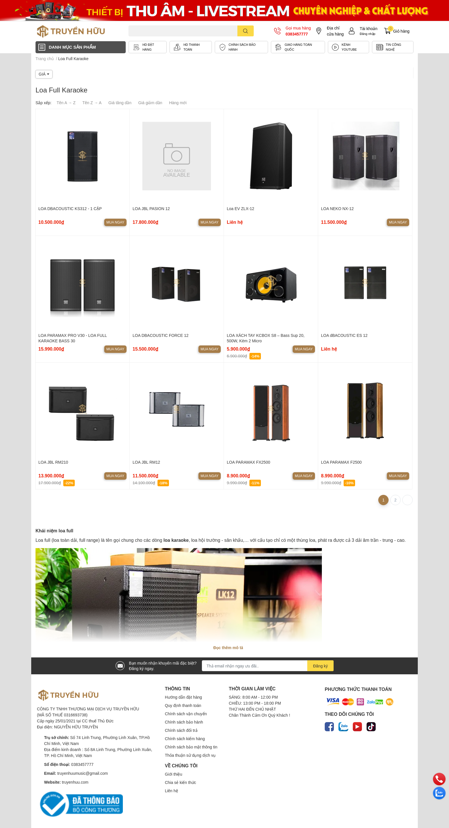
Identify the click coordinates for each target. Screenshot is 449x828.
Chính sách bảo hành (184, 722)
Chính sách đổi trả (181, 730)
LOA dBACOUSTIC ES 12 (344, 335)
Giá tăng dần (120, 102)
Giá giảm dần (150, 102)
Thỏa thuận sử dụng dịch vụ (190, 755)
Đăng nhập (367, 33)
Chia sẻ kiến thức (180, 782)
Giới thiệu (173, 774)
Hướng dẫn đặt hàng (183, 697)
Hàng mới (177, 102)
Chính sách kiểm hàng (185, 738)
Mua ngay (115, 222)
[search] (245, 30)
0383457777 (296, 33)
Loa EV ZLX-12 (240, 208)
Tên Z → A (92, 102)
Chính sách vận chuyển (186, 713)
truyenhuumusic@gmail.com (82, 773)
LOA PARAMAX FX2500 (248, 462)
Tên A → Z (66, 102)
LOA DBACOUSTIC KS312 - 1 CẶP (70, 208)
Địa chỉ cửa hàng (335, 30)
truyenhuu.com (75, 782)
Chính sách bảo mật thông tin (191, 746)
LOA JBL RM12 (146, 462)
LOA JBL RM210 (53, 462)
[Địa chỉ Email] (268, 665)
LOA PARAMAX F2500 (341, 462)
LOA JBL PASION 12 (151, 208)
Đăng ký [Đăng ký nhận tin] (320, 665)
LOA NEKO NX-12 (337, 208)
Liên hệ (171, 790)
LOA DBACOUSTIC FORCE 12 (160, 335)
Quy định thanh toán (183, 705)
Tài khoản (368, 28)
